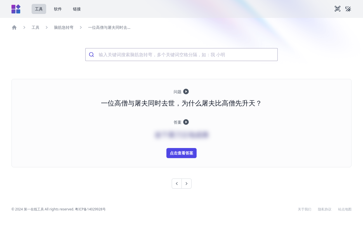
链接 (77, 8)
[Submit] (92, 54)
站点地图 (345, 209)
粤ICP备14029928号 (90, 209)
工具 (39, 8)
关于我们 (304, 209)
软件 (58, 8)
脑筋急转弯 (64, 27)
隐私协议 (324, 209)
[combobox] (181, 54)
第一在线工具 (34, 209)
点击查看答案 (181, 153)
